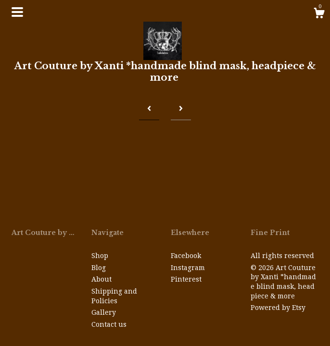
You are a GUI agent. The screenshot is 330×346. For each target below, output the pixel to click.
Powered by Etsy (278, 307)
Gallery (103, 312)
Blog (98, 268)
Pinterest (186, 279)
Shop (99, 256)
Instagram (188, 268)
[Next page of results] (181, 109)
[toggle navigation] (17, 12)
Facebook (186, 256)
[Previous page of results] (149, 109)
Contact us (109, 324)
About (101, 279)
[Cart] (319, 14)
